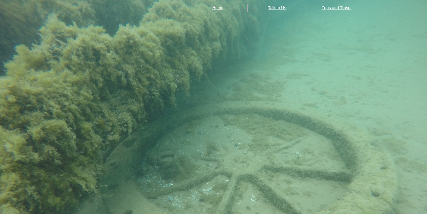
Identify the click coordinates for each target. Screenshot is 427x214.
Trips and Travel (336, 7)
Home (217, 7)
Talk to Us (277, 7)
